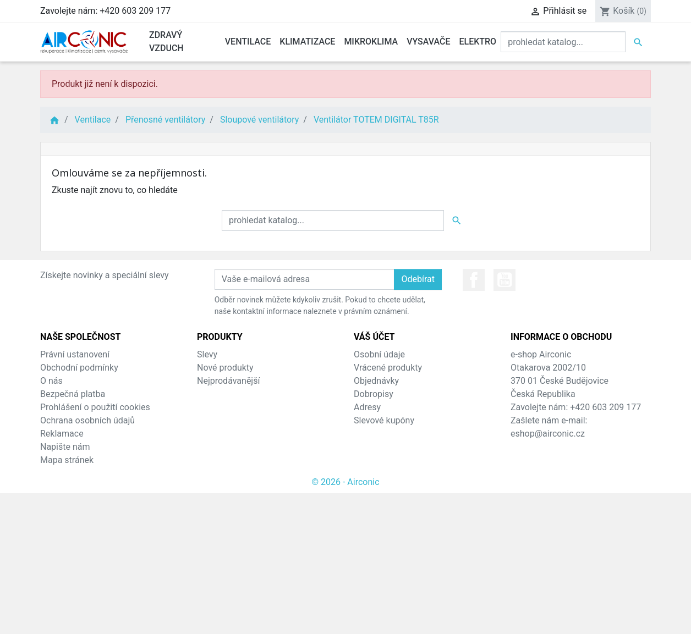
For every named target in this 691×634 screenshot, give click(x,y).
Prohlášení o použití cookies (95, 407)
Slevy (207, 354)
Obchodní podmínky (79, 367)
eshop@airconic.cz (548, 433)
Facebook (474, 280)
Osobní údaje (379, 354)
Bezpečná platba (72, 394)
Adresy (367, 407)
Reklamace (62, 433)
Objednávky (376, 381)
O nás (51, 381)
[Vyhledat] (563, 41)
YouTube (504, 280)
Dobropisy (373, 394)
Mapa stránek (67, 460)
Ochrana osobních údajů (87, 420)
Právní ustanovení (74, 354)
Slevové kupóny (384, 420)
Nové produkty (225, 367)
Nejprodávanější (228, 381)
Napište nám (65, 447)
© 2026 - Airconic (345, 482)
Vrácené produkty (388, 367)
